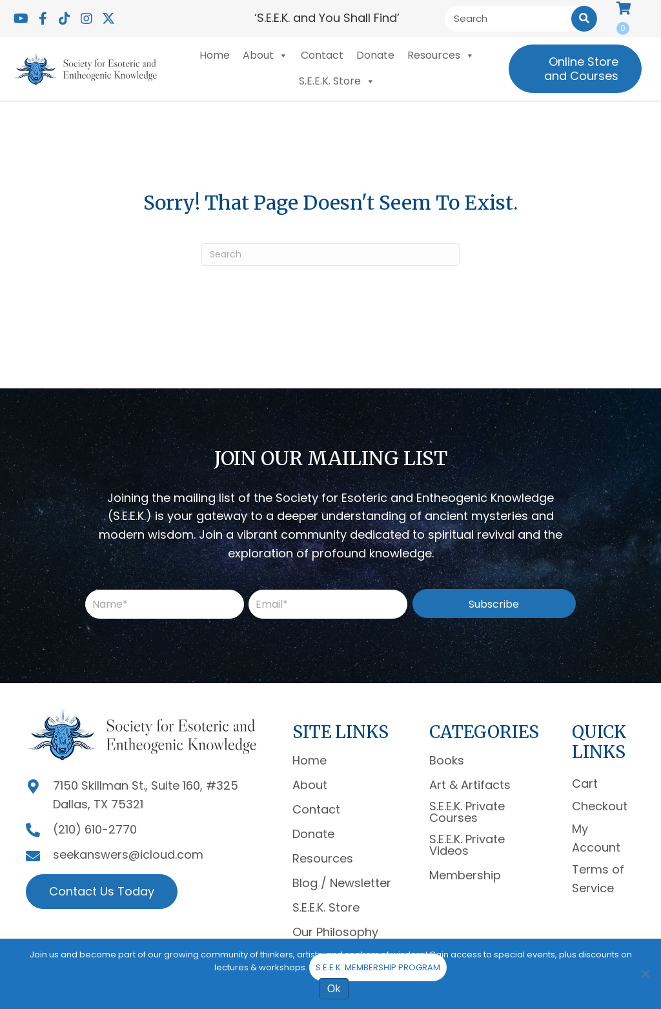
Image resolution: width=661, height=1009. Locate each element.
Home (214, 55)
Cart (585, 783)
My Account (596, 838)
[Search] (330, 254)
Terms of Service (598, 878)
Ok (333, 988)
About (265, 55)
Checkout (599, 806)
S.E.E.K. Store (337, 81)
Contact (322, 55)
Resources (440, 55)
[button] (20, 18)
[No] (644, 973)
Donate (375, 55)
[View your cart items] (629, 18)
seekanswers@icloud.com (128, 854)
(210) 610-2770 (95, 829)
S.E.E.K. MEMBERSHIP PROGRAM (378, 967)
